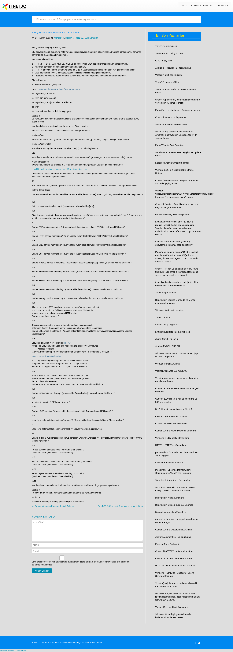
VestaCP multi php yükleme (168, 75)
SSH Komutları (91, 38)
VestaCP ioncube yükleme (168, 82)
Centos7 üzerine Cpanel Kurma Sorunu (174, 558)
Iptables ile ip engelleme (167, 324)
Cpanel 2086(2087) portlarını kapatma (174, 551)
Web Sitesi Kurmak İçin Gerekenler (172, 480)
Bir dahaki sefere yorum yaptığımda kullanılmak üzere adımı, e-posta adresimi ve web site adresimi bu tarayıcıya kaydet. (80, 563)
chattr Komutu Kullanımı (167, 339)
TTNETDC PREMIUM (166, 46)
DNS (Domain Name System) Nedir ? (173, 409)
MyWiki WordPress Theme (89, 642)
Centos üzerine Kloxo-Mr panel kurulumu (175, 430)
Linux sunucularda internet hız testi (172, 332)
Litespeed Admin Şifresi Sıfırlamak (172, 162)
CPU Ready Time (164, 60)
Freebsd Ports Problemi (167, 544)
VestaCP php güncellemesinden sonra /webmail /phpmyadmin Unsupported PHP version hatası (176, 134)
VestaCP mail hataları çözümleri (171, 124)
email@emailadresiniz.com (74, 169)
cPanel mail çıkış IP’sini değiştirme (172, 214)
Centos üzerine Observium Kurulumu (173, 529)
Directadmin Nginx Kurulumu (169, 497)
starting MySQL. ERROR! (168, 346)
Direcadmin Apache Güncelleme (171, 512)
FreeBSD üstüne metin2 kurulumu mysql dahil (120, 506)
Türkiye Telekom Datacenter (13, 650)
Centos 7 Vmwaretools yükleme (171, 117)
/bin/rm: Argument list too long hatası (173, 537)
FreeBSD (79, 38)
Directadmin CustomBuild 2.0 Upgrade (174, 505)
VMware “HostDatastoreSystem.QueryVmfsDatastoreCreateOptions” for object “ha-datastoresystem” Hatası (184, 193)
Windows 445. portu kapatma (169, 310)
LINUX (184, 5)
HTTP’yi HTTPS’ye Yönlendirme (171, 445)
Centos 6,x (59, 38)
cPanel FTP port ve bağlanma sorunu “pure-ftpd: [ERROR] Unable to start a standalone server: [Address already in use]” (177, 271)
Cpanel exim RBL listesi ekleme (170, 423)
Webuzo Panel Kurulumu (167, 363)
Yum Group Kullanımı (166, 292)
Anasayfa (223, 5)
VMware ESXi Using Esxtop (169, 53)
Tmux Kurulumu (163, 317)
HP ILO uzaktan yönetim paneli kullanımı (175, 565)
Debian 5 (69, 38)
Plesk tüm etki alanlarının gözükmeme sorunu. (178, 110)
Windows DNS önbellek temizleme (172, 438)
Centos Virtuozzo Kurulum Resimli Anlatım (53, 506)
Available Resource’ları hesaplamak (173, 67)
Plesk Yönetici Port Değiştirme (170, 145)
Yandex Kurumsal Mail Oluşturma (171, 607)
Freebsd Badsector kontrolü (169, 462)
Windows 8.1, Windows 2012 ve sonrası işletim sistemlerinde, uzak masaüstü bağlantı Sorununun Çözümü (177, 596)
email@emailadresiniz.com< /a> (47, 169)
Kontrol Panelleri (202, 5)
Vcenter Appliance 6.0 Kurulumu (171, 371)
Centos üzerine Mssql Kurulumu (171, 416)
